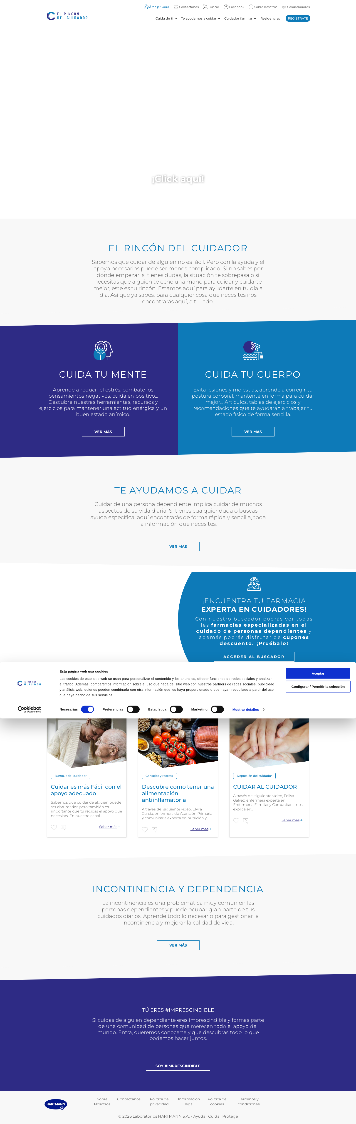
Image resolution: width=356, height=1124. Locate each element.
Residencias (270, 18)
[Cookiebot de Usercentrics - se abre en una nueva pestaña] (29, 1115)
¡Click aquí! (178, 178)
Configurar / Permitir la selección (318, 1092)
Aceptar (318, 1079)
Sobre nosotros (263, 7)
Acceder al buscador (254, 657)
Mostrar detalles (245, 1115)
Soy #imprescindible (178, 1066)
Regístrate (298, 18)
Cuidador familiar (238, 18)
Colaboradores (296, 7)
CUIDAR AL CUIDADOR (265, 786)
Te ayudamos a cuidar (198, 18)
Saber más (108, 827)
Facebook (234, 7)
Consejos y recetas (159, 776)
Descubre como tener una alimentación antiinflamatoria (178, 793)
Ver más (103, 432)
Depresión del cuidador (254, 776)
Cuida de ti (164, 18)
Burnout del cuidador (70, 776)
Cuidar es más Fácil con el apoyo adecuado (86, 790)
